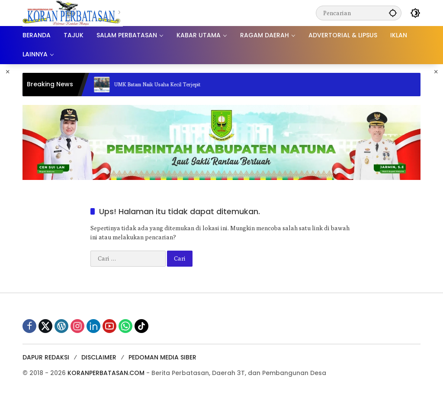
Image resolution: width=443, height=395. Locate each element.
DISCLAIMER (98, 357)
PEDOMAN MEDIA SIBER (162, 357)
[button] (392, 13)
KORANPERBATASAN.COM (105, 373)
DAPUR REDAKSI (45, 357)
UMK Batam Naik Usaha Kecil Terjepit (161, 84)
